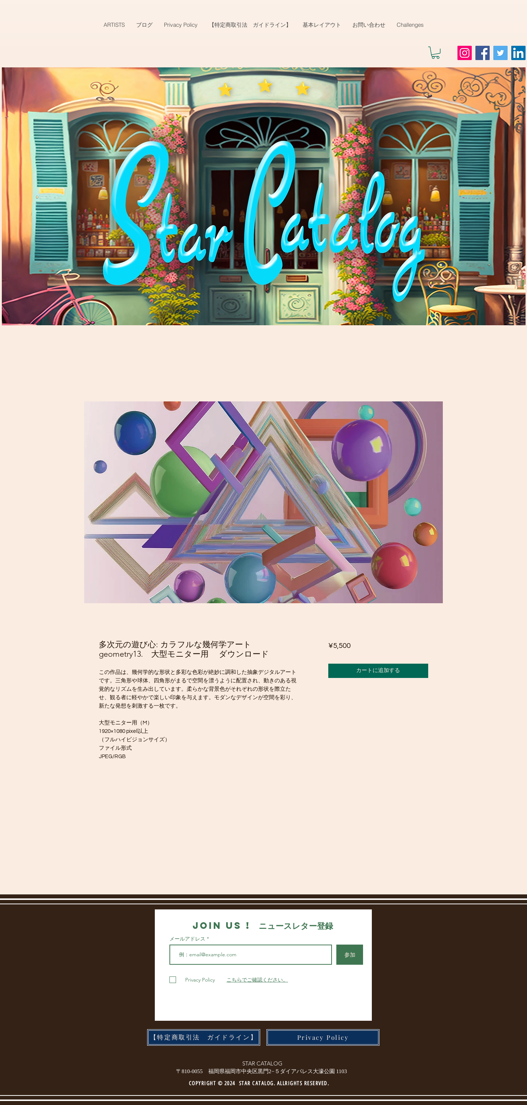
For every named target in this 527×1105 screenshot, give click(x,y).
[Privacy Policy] (323, 1037)
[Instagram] (464, 53)
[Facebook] (482, 53)
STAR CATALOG (262, 1063)
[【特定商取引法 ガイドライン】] (203, 1037)
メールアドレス (188, 938)
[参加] (349, 955)
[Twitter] (500, 53)
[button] (435, 53)
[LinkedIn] (518, 53)
